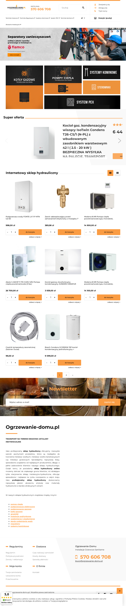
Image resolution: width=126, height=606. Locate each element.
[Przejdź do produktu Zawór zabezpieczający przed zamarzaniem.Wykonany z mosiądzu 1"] (63, 196)
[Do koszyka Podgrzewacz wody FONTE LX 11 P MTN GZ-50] (30, 232)
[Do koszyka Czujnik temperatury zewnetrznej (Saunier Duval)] (30, 363)
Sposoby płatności (40, 559)
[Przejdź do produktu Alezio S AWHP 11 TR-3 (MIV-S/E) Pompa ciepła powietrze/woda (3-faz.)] (24, 262)
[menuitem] (12, 18)
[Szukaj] (83, 8)
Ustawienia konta (13, 576)
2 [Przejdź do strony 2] (66, 375)
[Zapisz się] (109, 402)
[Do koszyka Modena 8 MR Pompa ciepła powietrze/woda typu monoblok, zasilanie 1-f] (108, 297)
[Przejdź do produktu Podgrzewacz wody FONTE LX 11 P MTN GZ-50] (24, 196)
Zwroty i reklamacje (14, 559)
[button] (35, 237)
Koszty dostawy (39, 556)
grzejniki (14, 514)
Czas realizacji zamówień (43, 553)
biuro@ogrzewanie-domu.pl (89, 561)
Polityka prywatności (15, 556)
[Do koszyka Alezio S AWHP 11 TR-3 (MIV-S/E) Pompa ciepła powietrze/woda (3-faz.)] (30, 297)
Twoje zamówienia (13, 572)
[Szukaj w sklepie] (70, 8)
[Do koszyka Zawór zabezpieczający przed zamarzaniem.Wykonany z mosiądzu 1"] (69, 232)
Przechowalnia (12, 579)
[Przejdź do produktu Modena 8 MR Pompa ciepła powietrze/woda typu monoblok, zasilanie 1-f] (102, 262)
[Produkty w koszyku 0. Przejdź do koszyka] (105, 18)
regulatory (15, 524)
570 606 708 (41, 9)
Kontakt (36, 572)
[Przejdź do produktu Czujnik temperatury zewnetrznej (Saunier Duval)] (24, 327)
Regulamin (10, 553)
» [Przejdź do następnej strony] (72, 375)
